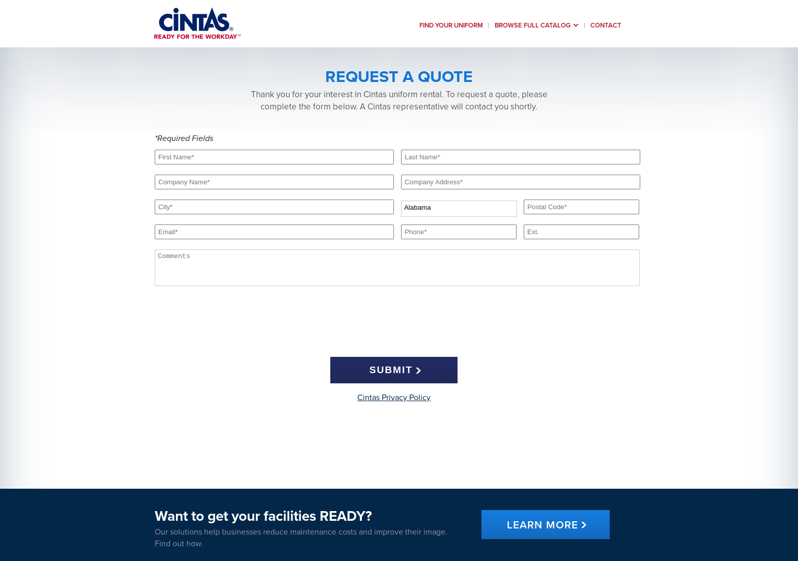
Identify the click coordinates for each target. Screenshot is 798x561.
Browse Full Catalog (533, 25)
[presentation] (394, 324)
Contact (605, 25)
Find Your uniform (451, 25)
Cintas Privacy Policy (394, 397)
